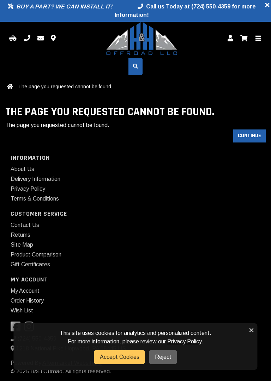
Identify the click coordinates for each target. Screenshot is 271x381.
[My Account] (230, 38)
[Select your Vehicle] (13, 38)
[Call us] (27, 38)
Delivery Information (35, 179)
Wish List (22, 310)
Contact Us (25, 225)
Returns (20, 235)
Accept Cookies (119, 357)
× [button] (251, 330)
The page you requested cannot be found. (65, 86)
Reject (163, 357)
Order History (27, 301)
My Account (25, 291)
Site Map (22, 245)
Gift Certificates (30, 264)
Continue (249, 135)
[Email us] (40, 38)
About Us (22, 169)
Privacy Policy (28, 189)
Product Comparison (36, 255)
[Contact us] (53, 38)
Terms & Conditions (35, 199)
